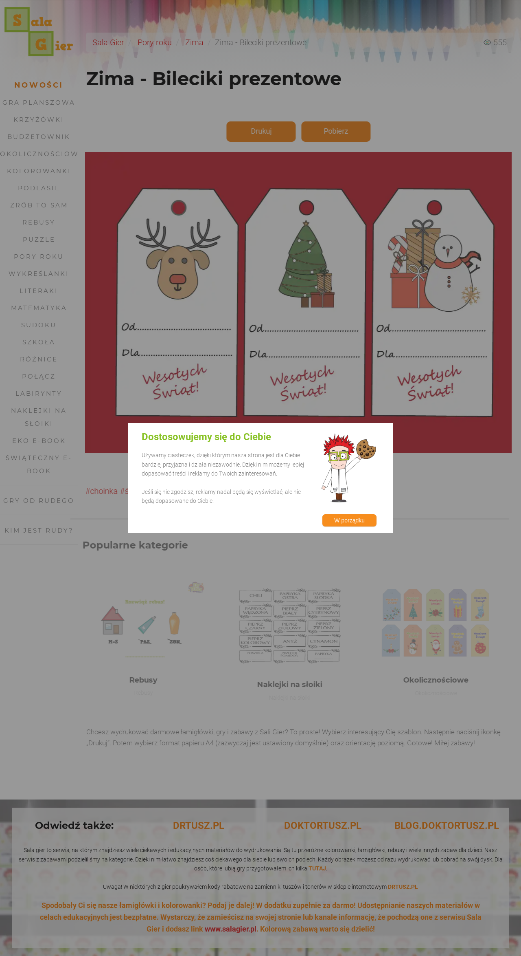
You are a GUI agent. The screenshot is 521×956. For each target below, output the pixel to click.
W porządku (349, 520)
